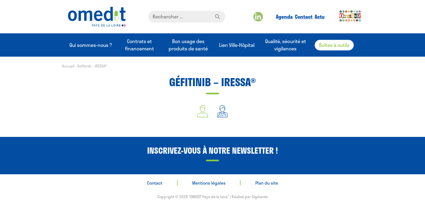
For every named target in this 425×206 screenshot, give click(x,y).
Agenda (284, 16)
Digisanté (260, 196)
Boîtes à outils (334, 45)
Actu (319, 16)
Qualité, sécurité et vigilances (285, 45)
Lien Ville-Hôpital (237, 45)
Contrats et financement (139, 45)
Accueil (68, 66)
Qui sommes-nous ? (90, 45)
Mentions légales (209, 182)
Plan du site (266, 182)
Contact (304, 16)
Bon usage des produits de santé (188, 45)
